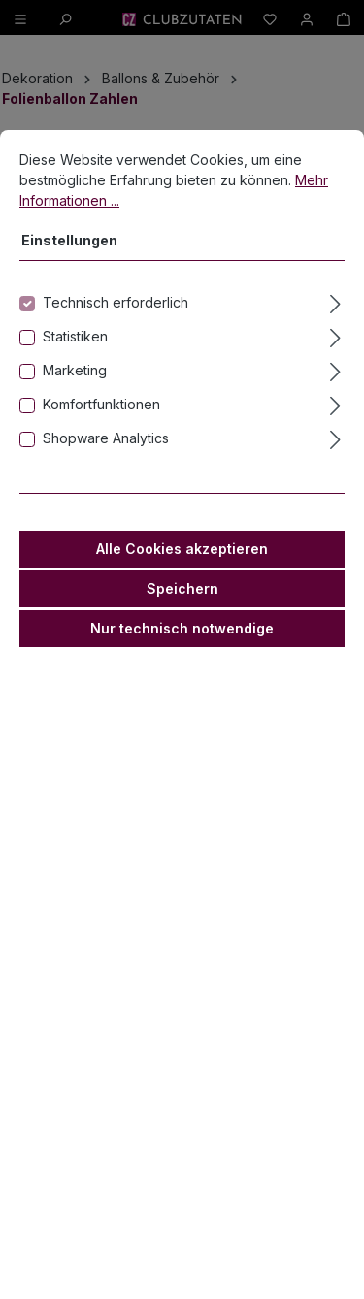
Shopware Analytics (106, 459)
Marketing (75, 391)
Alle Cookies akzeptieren (182, 570)
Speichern (182, 609)
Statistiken (75, 357)
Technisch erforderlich (115, 323)
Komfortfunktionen (101, 425)
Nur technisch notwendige (182, 649)
